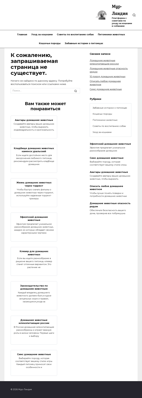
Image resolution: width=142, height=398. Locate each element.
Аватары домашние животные (34, 120)
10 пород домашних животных (107, 76)
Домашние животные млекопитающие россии (34, 321)
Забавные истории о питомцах (84, 43)
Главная (22, 34)
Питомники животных (111, 34)
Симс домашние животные (34, 354)
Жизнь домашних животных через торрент (34, 184)
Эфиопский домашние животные (34, 218)
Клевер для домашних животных (34, 253)
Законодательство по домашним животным (34, 287)
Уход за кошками (42, 34)
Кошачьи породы (50, 43)
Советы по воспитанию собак (75, 34)
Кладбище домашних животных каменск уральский (34, 150)
